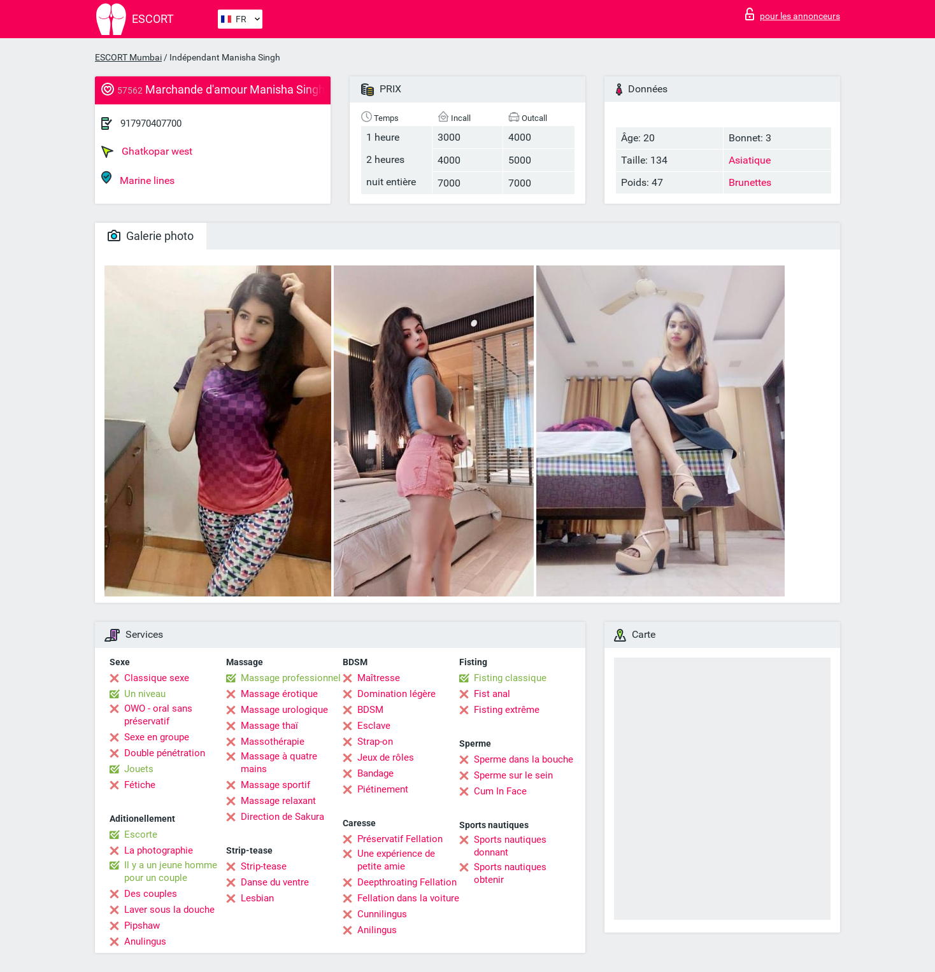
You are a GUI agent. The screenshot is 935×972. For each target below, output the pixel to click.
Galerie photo (151, 236)
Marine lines (138, 179)
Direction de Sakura (282, 816)
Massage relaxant (278, 800)
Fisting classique (510, 678)
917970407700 (151, 123)
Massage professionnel (291, 678)
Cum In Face (500, 791)
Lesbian (257, 898)
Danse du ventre (275, 882)
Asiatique (750, 160)
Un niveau (145, 694)
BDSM (370, 709)
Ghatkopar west (146, 151)
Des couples (150, 893)
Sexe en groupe (156, 737)
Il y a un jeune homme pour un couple (170, 871)
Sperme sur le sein (513, 775)
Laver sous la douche (169, 909)
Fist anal (492, 694)
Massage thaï (269, 725)
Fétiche (139, 785)
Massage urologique (284, 709)
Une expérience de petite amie (396, 860)
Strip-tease (264, 866)
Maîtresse (378, 678)
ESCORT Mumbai (128, 57)
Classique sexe (156, 678)
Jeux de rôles (385, 757)
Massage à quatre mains (279, 762)
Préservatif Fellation (400, 839)
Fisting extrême (506, 709)
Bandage (375, 773)
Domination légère (396, 694)
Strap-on (375, 741)
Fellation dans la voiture (408, 898)
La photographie (158, 850)
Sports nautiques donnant (510, 846)
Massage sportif (275, 785)
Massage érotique (279, 694)
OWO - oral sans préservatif (158, 715)
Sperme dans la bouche (523, 759)
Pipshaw (142, 925)
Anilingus (377, 930)
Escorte (140, 834)
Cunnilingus (382, 914)
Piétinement (382, 789)
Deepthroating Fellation (407, 882)
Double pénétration (164, 753)
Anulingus (145, 941)
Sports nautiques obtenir (510, 873)
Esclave (373, 725)
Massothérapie (272, 741)
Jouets (138, 769)
